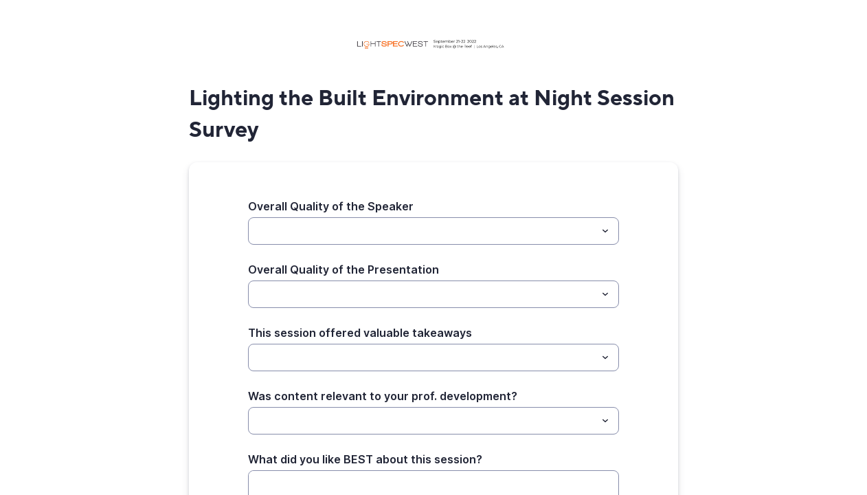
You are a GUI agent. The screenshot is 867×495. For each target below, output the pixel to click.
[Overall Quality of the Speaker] (422, 231)
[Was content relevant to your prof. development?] (422, 420)
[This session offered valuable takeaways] (422, 357)
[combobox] (433, 231)
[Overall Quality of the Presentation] (422, 294)
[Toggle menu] (605, 231)
